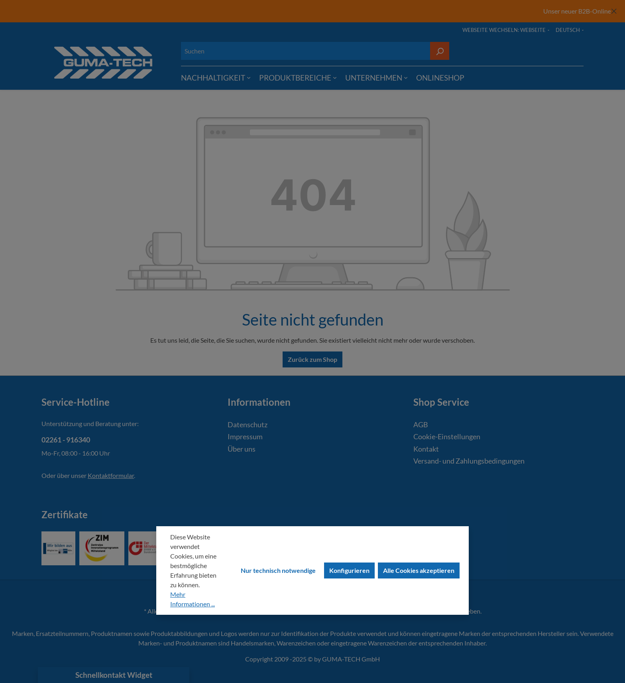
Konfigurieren (349, 570)
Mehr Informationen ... (192, 599)
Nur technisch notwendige (278, 570)
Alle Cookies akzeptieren (418, 570)
